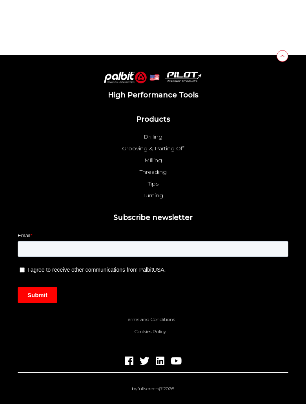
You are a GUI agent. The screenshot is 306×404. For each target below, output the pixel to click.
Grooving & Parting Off (153, 148)
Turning (153, 195)
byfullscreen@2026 (153, 388)
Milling (153, 160)
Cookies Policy (150, 331)
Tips (153, 183)
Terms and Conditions (150, 319)
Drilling (153, 136)
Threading (153, 172)
